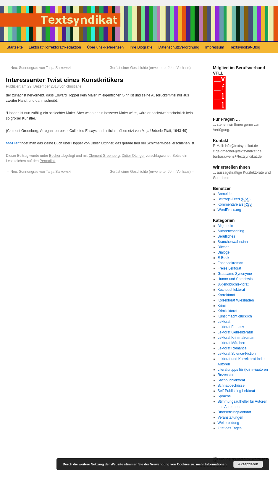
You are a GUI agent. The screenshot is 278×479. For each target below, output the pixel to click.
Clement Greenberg (104, 156)
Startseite (15, 47)
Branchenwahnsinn (233, 242)
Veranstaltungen (230, 417)
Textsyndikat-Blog (245, 47)
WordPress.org (229, 210)
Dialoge (224, 252)
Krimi (222, 306)
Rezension (226, 375)
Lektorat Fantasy (231, 327)
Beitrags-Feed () (234, 199)
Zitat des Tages (230, 428)
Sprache (224, 396)
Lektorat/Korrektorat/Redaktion (55, 47)
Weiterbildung (228, 423)
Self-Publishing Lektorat (236, 391)
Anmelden (226, 194)
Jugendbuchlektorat (233, 284)
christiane (73, 86)
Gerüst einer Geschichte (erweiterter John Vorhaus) (152, 68)
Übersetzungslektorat (234, 412)
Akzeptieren (248, 464)
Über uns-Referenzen (105, 47)
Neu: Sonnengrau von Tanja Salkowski (38, 68)
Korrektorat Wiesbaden (236, 300)
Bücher (54, 156)
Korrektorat (226, 295)
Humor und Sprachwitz (235, 279)
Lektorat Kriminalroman (236, 338)
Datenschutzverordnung (179, 47)
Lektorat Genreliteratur (235, 332)
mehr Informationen (211, 464)
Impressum (214, 47)
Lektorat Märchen (231, 343)
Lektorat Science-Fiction (237, 353)
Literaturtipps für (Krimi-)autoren (243, 369)
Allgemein (225, 226)
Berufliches (226, 236)
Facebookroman (230, 263)
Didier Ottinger (133, 156)
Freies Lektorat (229, 268)
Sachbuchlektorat (231, 380)
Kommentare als (235, 204)
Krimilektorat (227, 311)
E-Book (223, 258)
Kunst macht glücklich (235, 316)
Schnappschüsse (231, 385)
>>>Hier (13, 143)
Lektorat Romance (232, 348)
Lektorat (224, 322)
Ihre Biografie (141, 47)
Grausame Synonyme (235, 274)
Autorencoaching (231, 231)
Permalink (47, 161)
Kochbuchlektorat (231, 290)
